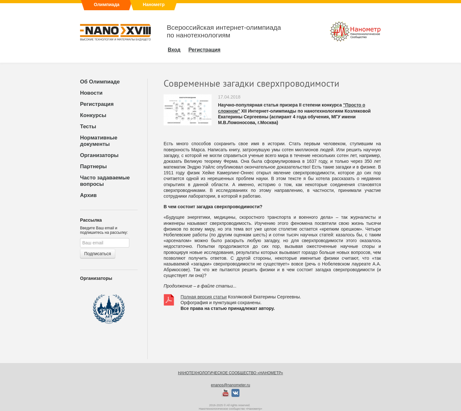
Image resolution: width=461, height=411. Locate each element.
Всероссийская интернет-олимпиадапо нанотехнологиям (224, 31)
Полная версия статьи (204, 296)
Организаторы (99, 155)
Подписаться (97, 253)
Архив (88, 195)
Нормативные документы (98, 141)
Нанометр (154, 4)
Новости (91, 93)
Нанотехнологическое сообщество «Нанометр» (230, 373)
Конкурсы (93, 115)
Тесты (88, 126)
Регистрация (97, 104)
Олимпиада (106, 4)
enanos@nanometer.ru (230, 385)
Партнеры (93, 166)
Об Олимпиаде (100, 82)
